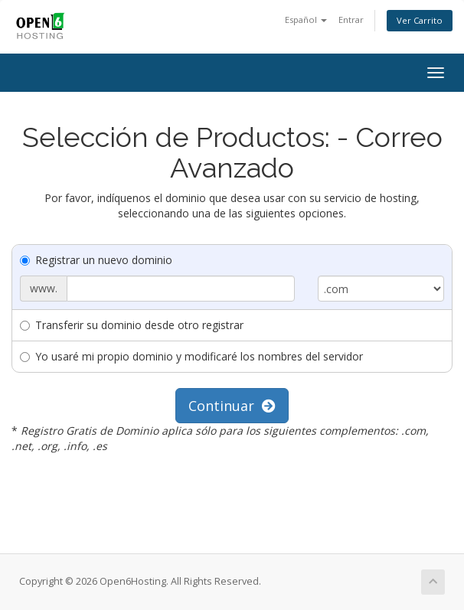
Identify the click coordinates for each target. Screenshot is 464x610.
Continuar (232, 405)
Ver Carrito (420, 20)
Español (306, 19)
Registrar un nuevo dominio (96, 260)
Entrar (351, 19)
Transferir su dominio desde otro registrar (131, 325)
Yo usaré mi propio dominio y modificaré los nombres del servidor (191, 356)
